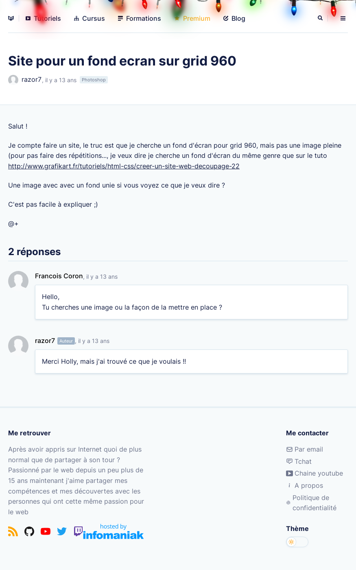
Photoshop (94, 79)
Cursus (89, 18)
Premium (192, 18)
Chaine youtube (314, 473)
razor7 (24, 80)
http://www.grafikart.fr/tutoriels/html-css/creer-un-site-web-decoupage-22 (124, 166)
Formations (139, 18)
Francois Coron (59, 275)
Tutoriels (43, 18)
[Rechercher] (321, 18)
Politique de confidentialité (311, 503)
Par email (304, 449)
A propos (304, 485)
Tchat (299, 461)
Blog (234, 18)
